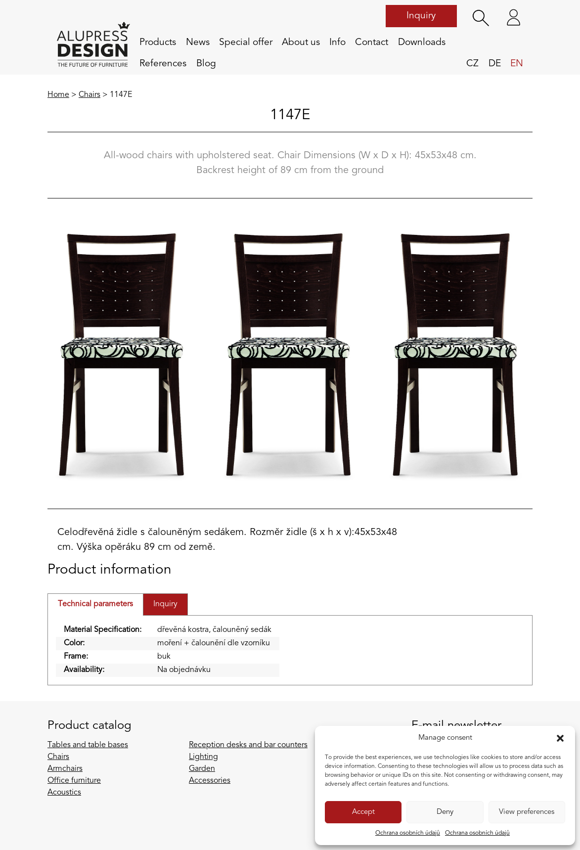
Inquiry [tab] (165, 604)
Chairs (89, 95)
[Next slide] (513, 355)
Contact (371, 42)
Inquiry (421, 16)
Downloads (422, 42)
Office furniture (74, 781)
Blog (206, 64)
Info (337, 42)
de (495, 64)
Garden (202, 769)
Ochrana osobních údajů (407, 833)
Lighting (203, 757)
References (162, 64)
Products (157, 42)
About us (301, 42)
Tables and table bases (87, 745)
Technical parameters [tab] (95, 604)
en (516, 64)
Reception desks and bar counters (248, 745)
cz (472, 64)
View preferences (526, 812)
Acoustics (64, 793)
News (198, 42)
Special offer (245, 42)
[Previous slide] (67, 355)
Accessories (209, 781)
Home (58, 95)
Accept (363, 812)
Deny (445, 812)
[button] (560, 738)
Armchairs (65, 769)
